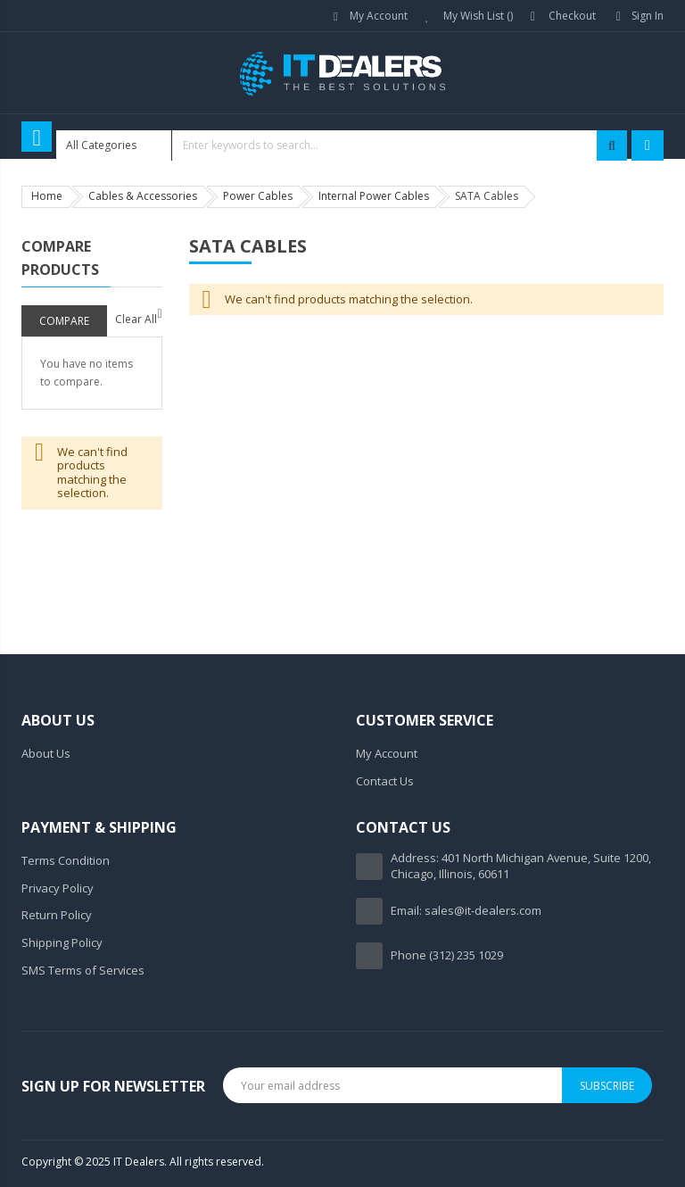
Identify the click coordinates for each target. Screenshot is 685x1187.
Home (46, 195)
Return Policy (56, 915)
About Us (45, 753)
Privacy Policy (57, 888)
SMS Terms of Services (82, 970)
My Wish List (478, 15)
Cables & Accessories (142, 195)
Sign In (647, 15)
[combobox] (341, 145)
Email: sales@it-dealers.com (466, 910)
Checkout (572, 15)
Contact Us (385, 781)
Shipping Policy (62, 942)
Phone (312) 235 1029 (447, 955)
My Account (379, 15)
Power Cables (258, 195)
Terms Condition (65, 860)
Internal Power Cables (373, 195)
